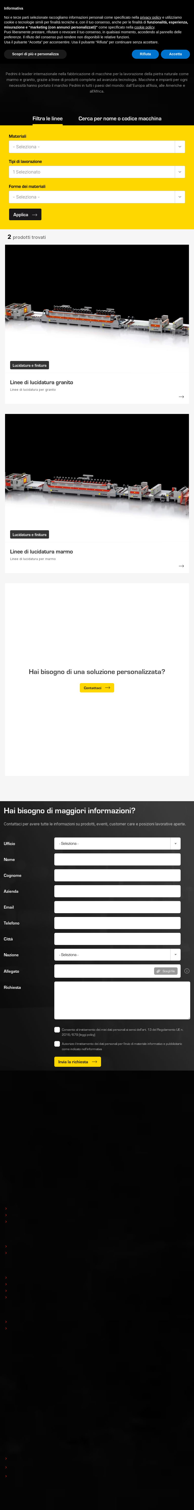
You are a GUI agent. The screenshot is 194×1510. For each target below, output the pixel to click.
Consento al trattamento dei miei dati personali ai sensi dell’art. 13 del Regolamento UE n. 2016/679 (122, 1032)
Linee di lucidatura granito (41, 382)
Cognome (12, 875)
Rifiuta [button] (145, 54)
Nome (9, 859)
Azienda (11, 891)
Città (8, 939)
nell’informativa (92, 1049)
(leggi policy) (87, 1034)
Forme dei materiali (27, 186)
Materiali (17, 136)
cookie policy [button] (144, 27)
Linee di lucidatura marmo (41, 551)
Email (9, 907)
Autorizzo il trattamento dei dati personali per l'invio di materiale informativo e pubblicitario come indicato (122, 1046)
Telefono (11, 923)
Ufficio (9, 843)
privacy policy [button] (150, 17)
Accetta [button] (175, 54)
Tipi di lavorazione (25, 161)
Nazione (11, 955)
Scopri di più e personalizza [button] (35, 54)
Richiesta (12, 987)
